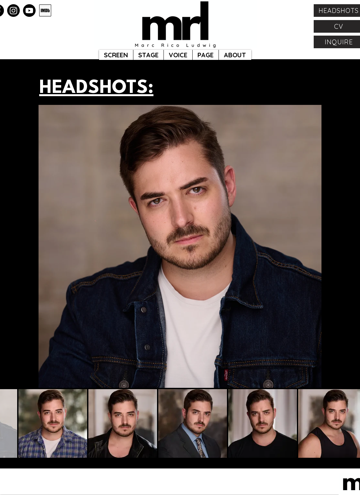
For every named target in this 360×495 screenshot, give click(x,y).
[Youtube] (29, 10)
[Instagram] (13, 10)
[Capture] (45, 10)
